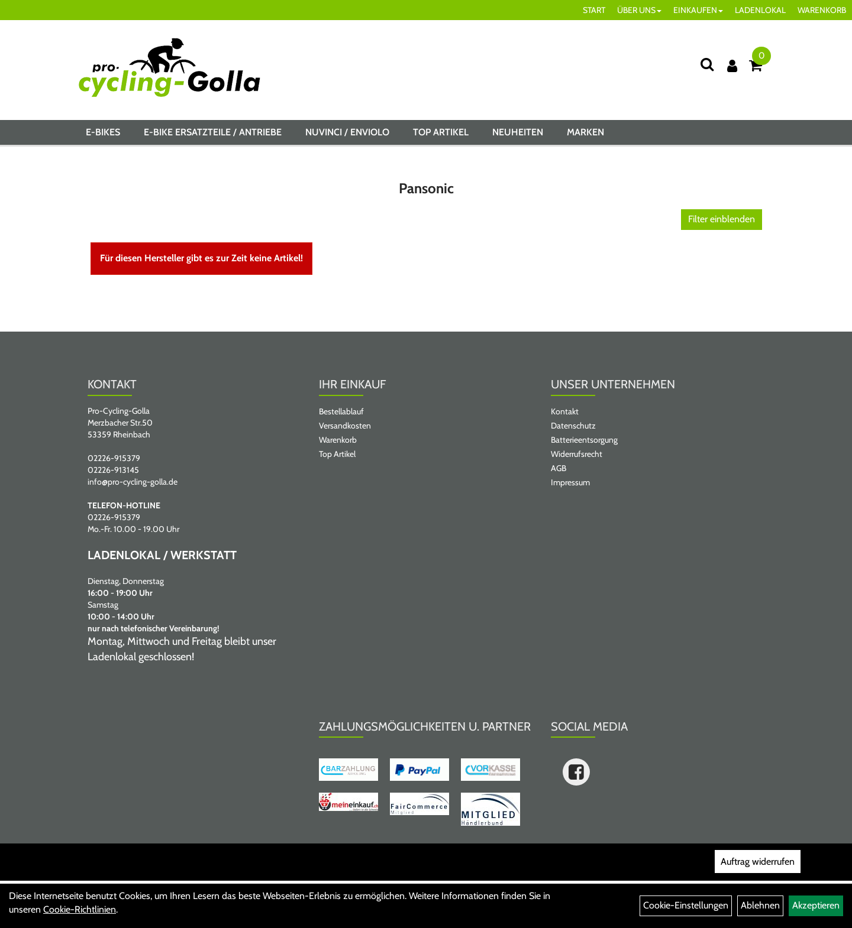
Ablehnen (760, 905)
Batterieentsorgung (584, 439)
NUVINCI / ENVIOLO (347, 132)
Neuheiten (517, 132)
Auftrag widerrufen (758, 861)
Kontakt (565, 411)
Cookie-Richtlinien (79, 909)
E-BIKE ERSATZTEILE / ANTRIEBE (213, 132)
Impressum (570, 482)
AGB (558, 468)
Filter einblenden (721, 219)
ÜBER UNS (639, 10)
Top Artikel (441, 132)
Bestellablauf (341, 411)
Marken (585, 132)
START (594, 10)
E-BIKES (103, 132)
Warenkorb (338, 439)
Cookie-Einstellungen (685, 905)
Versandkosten (345, 425)
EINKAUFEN (698, 10)
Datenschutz (573, 425)
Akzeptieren (816, 905)
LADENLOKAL (760, 10)
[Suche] (707, 64)
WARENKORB (822, 10)
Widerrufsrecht (576, 454)
